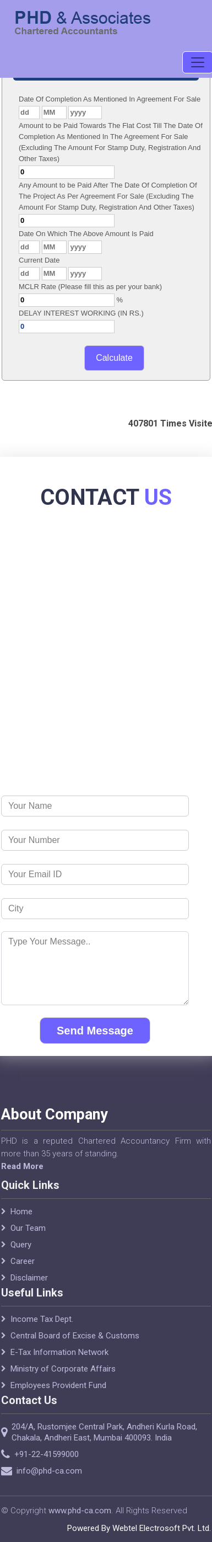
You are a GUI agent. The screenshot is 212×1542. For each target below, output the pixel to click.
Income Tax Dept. (41, 1332)
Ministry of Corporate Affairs (63, 1382)
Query (20, 1258)
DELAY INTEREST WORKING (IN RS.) (81, 313)
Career (22, 1274)
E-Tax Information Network (59, 1365)
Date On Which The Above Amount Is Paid (86, 234)
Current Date (39, 260)
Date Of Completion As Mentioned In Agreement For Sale (109, 99)
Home (21, 1225)
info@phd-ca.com (62, 1471)
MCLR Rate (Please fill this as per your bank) (90, 286)
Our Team (28, 1241)
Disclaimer (29, 1291)
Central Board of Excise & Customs (74, 1349)
